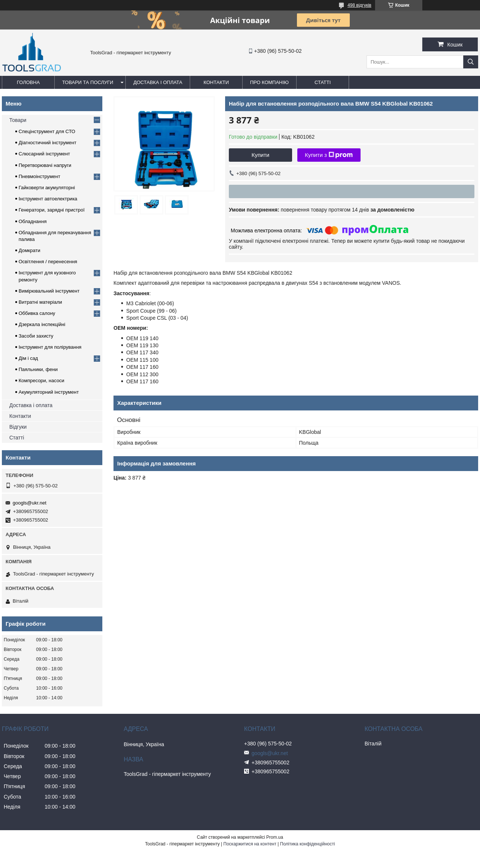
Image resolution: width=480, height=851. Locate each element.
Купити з (329, 155)
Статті (322, 82)
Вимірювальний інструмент (49, 291)
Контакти (216, 82)
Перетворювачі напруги (45, 165)
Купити (260, 155)
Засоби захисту (36, 336)
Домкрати (29, 250)
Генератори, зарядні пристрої (51, 210)
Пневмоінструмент (39, 176)
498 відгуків (359, 5)
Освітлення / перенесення (48, 261)
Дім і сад (28, 358)
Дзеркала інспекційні (42, 324)
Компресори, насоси (41, 380)
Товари (17, 120)
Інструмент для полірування (50, 347)
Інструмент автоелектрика (48, 199)
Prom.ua (274, 837)
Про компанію (269, 82)
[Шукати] (470, 61)
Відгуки (18, 427)
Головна (28, 82)
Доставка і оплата (157, 82)
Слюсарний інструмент (44, 154)
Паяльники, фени (38, 369)
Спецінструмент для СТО (47, 131)
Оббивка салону (37, 313)
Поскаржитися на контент (249, 844)
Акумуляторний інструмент (49, 392)
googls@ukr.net (30, 503)
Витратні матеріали (40, 302)
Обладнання (33, 221)
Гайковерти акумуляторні (47, 187)
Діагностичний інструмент (47, 142)
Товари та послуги (87, 82)
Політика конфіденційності (307, 844)
